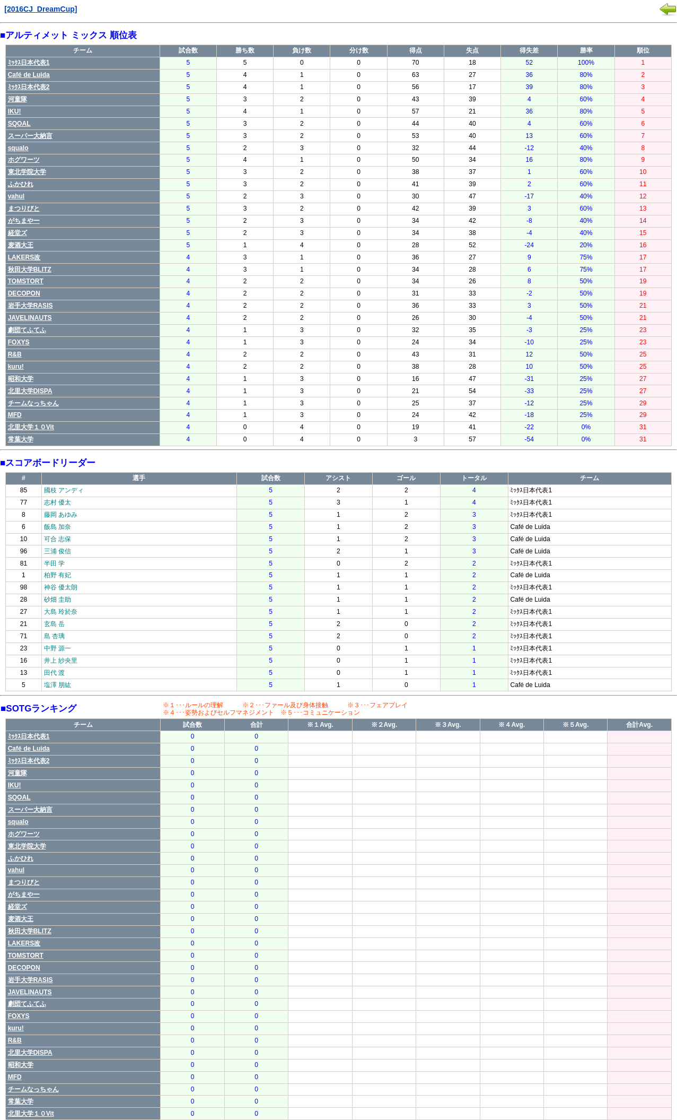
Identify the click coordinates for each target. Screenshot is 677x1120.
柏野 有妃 (57, 575)
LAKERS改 (24, 257)
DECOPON (24, 293)
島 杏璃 (54, 636)
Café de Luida (29, 75)
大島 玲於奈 (60, 611)
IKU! (14, 111)
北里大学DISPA (30, 391)
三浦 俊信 (57, 551)
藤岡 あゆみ (60, 514)
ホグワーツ (24, 159)
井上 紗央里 (60, 660)
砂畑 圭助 (57, 599)
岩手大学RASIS (30, 305)
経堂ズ (17, 233)
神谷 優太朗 (60, 587)
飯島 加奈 (57, 527)
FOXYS (19, 342)
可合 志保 (57, 539)
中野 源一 (57, 648)
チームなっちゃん (33, 403)
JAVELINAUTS (30, 318)
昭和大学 (20, 379)
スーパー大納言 (30, 136)
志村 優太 (57, 502)
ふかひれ (20, 184)
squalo (18, 148)
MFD (15, 415)
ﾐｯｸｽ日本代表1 (29, 62)
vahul (16, 196)
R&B (15, 354)
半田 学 (54, 563)
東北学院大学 (27, 172)
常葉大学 (20, 439)
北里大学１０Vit (31, 427)
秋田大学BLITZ (29, 269)
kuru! (16, 366)
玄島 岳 (54, 624)
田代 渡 (54, 672)
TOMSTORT (25, 281)
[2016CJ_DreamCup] (40, 9)
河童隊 (17, 99)
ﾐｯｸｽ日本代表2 (29, 87)
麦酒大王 (20, 245)
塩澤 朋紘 (57, 685)
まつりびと (24, 208)
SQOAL (19, 123)
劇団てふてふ (27, 330)
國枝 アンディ (64, 490)
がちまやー (24, 220)
